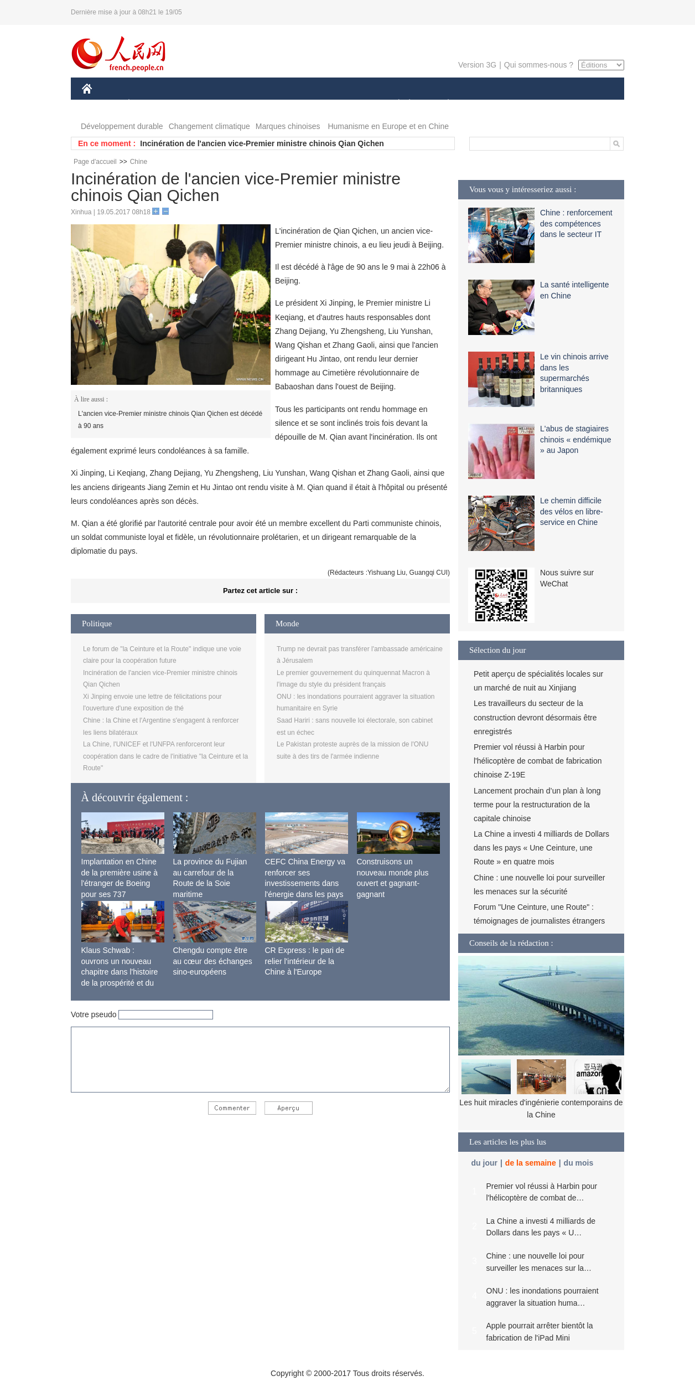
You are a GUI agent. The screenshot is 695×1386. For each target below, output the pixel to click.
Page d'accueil (95, 162)
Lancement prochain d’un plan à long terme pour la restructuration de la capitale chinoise (537, 804)
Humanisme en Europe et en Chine (388, 126)
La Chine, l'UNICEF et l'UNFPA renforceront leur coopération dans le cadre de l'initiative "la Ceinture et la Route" (165, 756)
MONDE (199, 104)
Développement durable (122, 126)
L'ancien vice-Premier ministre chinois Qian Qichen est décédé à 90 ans (170, 420)
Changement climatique (209, 126)
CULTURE (344, 104)
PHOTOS (585, 104)
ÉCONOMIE (149, 104)
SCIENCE (294, 104)
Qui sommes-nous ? (538, 64)
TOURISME (534, 104)
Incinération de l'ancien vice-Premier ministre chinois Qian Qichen (262, 143)
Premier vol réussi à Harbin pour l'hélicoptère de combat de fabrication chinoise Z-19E (537, 761)
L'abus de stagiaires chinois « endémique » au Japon (575, 439)
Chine (138, 162)
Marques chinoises (288, 126)
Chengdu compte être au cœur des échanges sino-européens (212, 961)
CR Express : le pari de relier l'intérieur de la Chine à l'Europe (305, 961)
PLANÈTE (442, 104)
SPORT (486, 104)
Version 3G (477, 64)
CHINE (101, 104)
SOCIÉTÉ (393, 104)
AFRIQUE (246, 104)
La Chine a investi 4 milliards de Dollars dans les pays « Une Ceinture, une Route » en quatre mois (541, 847)
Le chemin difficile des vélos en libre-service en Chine (571, 511)
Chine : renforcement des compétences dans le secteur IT (576, 223)
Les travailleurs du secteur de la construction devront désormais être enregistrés (535, 717)
